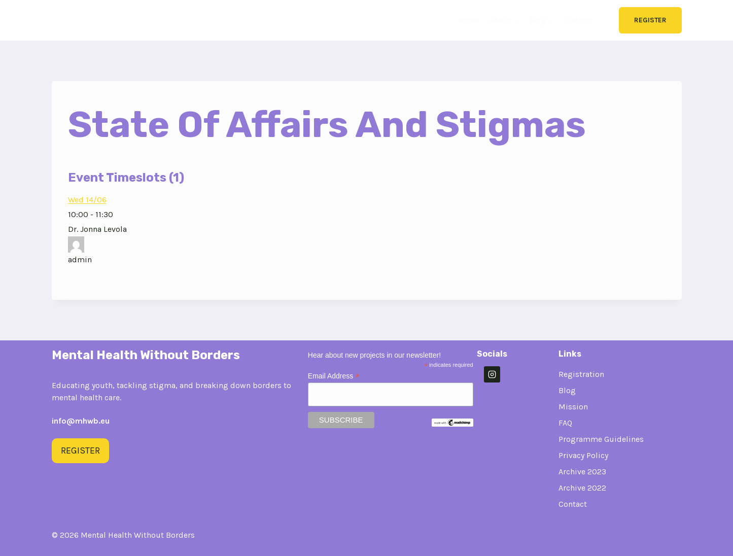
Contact (578, 20)
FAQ (565, 423)
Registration (581, 374)
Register (650, 20)
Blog (567, 390)
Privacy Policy (583, 455)
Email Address (334, 376)
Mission (573, 406)
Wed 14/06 (87, 199)
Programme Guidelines (601, 439)
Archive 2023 (582, 471)
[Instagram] (492, 374)
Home (469, 20)
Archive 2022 (582, 488)
